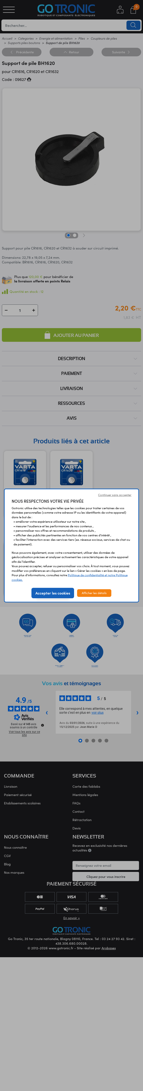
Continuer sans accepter (114, 495)
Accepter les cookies (52, 592)
